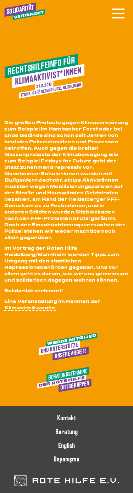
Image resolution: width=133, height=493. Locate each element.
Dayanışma (66, 459)
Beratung (66, 432)
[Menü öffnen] (118, 13)
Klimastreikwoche (30, 307)
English (66, 445)
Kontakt (66, 418)
